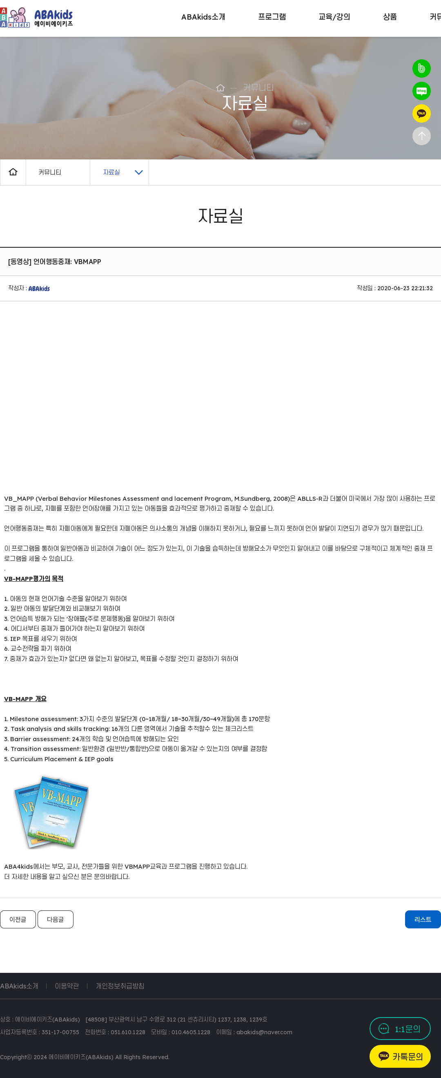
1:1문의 (408, 1029)
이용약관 (67, 986)
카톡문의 (407, 1057)
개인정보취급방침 (120, 986)
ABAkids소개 (19, 986)
